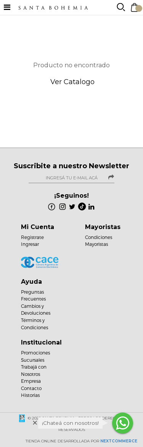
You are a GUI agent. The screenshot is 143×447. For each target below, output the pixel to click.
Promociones (35, 352)
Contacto (31, 388)
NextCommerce (118, 441)
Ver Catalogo (71, 82)
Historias (30, 395)
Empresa (31, 381)
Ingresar (30, 244)
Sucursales (32, 359)
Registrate (32, 237)
